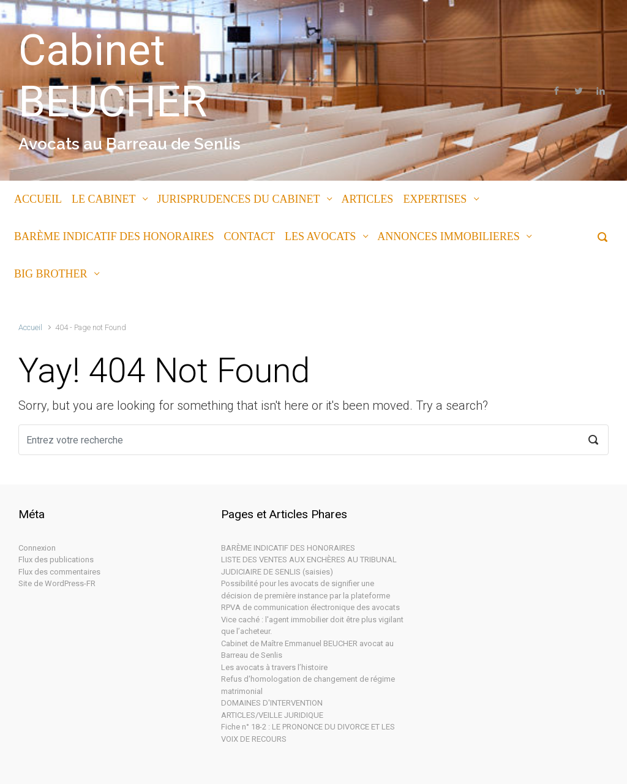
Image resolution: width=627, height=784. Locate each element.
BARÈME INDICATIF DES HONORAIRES (114, 236)
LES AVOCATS (320, 236)
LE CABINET (103, 199)
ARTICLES (367, 199)
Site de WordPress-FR (57, 583)
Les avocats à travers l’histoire (274, 667)
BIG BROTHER (51, 274)
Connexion (37, 547)
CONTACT (250, 236)
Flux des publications (56, 559)
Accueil (30, 327)
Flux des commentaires (59, 571)
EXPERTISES (435, 199)
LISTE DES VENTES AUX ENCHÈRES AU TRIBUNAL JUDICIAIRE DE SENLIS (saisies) (309, 565)
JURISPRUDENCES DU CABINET (238, 199)
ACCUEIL (38, 199)
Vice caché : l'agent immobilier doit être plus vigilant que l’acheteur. (312, 625)
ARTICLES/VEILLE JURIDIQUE (272, 715)
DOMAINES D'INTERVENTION (272, 702)
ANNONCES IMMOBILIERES (448, 236)
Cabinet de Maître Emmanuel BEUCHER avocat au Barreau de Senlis (307, 649)
